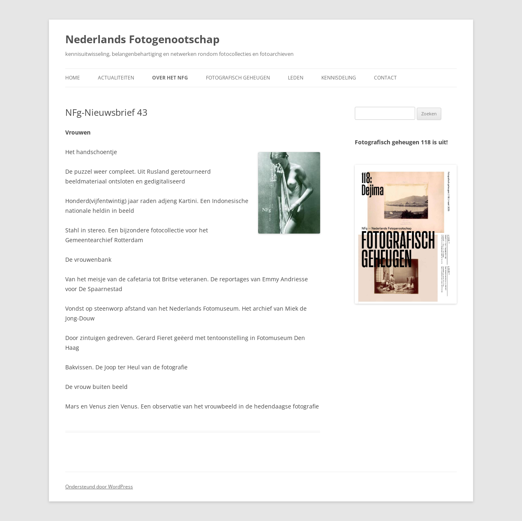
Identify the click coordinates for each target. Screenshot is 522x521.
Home (72, 77)
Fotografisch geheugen (238, 77)
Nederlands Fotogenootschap (142, 39)
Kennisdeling (338, 77)
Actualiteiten (116, 77)
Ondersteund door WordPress (99, 486)
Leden (295, 77)
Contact (385, 77)
